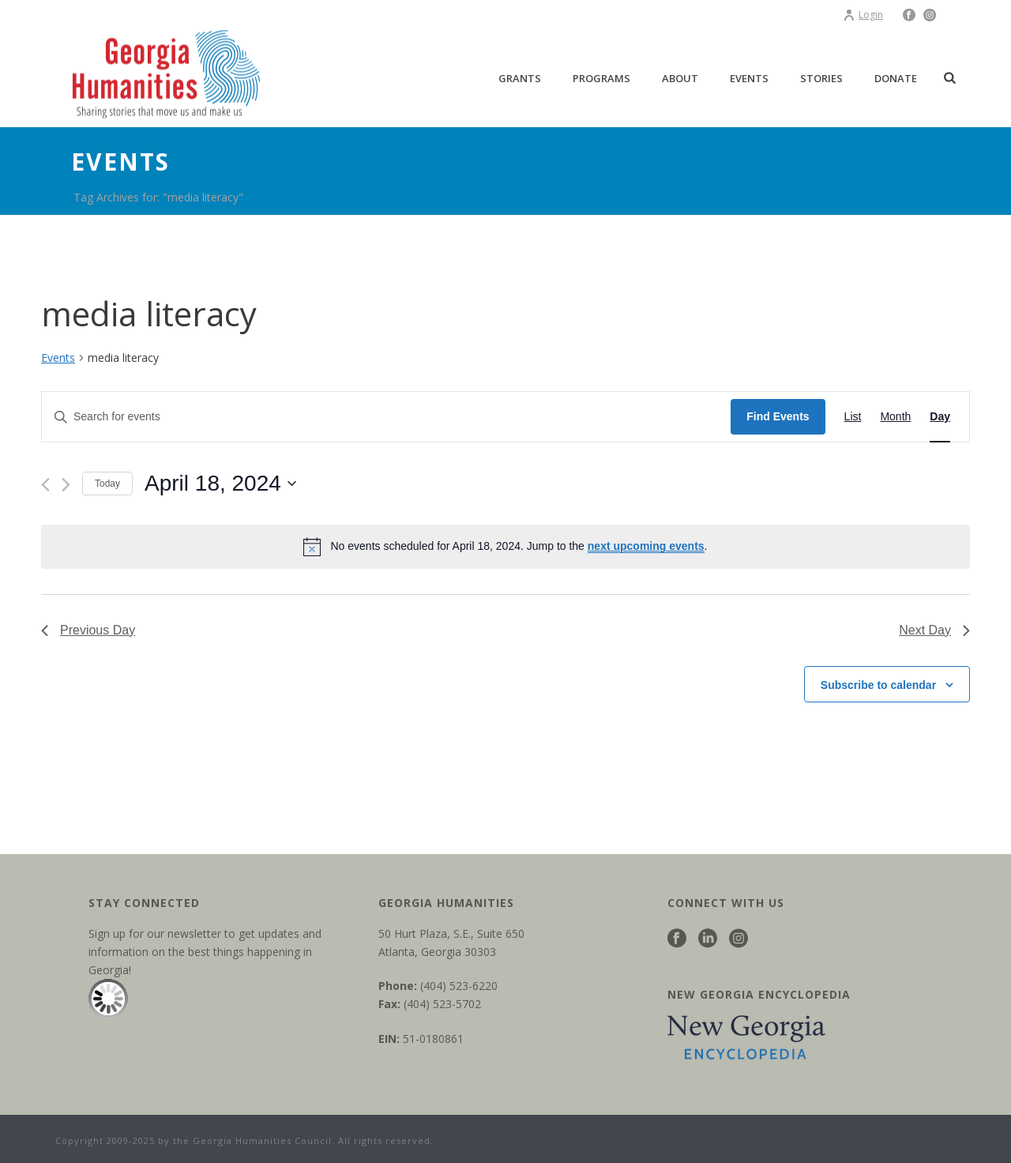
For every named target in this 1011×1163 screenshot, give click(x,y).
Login (863, 14)
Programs (601, 78)
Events (749, 78)
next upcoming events (646, 546)
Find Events (777, 416)
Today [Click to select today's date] (107, 483)
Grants (519, 78)
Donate (895, 78)
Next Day (934, 630)
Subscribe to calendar (878, 685)
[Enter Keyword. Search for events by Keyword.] (386, 417)
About (680, 78)
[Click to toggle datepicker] (220, 483)
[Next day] (66, 484)
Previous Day (88, 630)
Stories (821, 78)
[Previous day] (45, 484)
